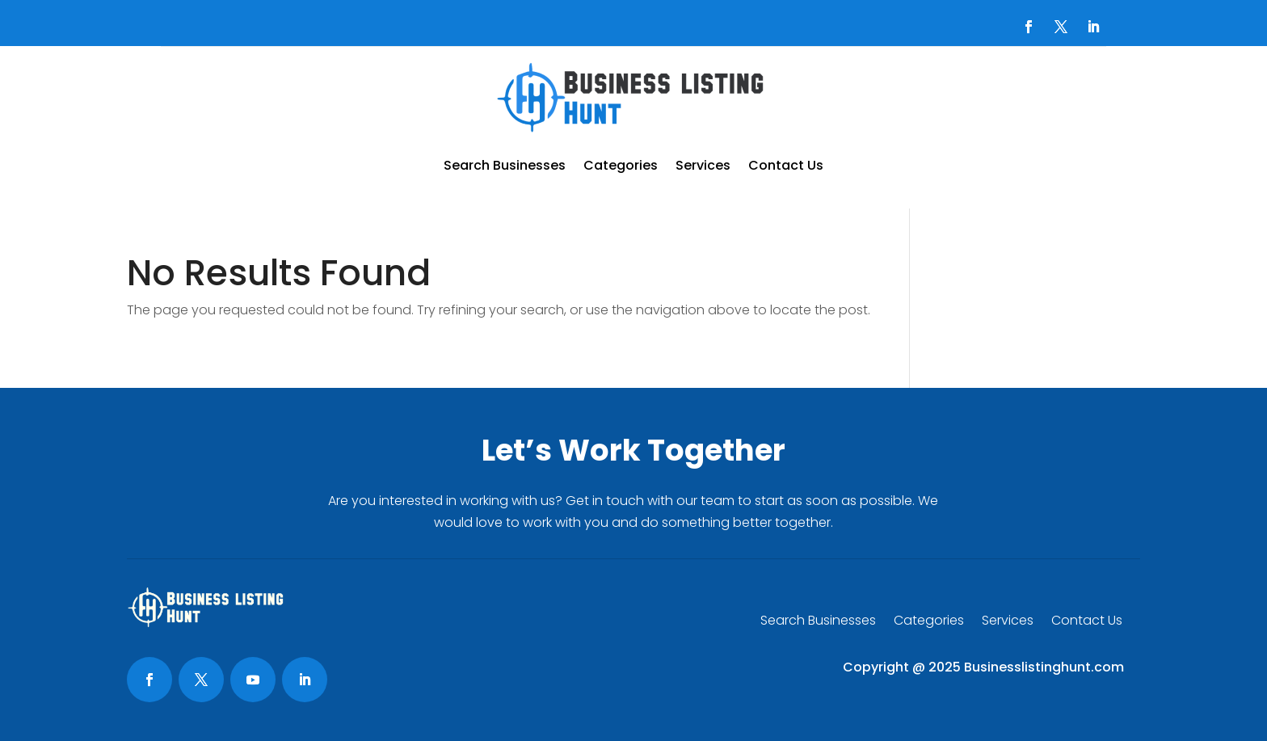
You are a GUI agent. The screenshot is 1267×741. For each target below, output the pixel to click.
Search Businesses (505, 165)
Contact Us (785, 165)
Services (703, 165)
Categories (620, 165)
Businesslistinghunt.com (1044, 667)
